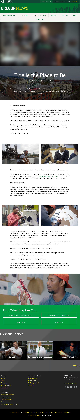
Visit (65, 1)
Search (73, 1)
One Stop (57, 1)
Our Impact (24, 15)
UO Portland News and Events (9, 404)
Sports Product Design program (47, 176)
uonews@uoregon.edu (70, 383)
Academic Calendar (6, 385)
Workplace (54, 15)
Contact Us (31, 385)
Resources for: (45, 1)
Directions (4, 383)
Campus (3, 376)
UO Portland (21, 322)
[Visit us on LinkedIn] (76, 387)
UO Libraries (4, 388)
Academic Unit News (6, 402)
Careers (56, 412)
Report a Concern (14, 412)
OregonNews (5, 392)
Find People (67, 412)
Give (69, 1)
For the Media (40, 19)
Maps (2, 380)
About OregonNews (6, 399)
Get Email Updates (6, 397)
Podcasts (65, 15)
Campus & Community (39, 15)
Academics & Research (9, 15)
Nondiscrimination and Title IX (29, 412)
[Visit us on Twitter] (67, 387)
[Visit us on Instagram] (74, 387)
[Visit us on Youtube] (71, 387)
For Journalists (32, 380)
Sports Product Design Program (20, 315)
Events (3, 378)
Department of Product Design (59, 315)
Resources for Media (34, 376)
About (61, 412)
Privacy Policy (49, 412)
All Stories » (76, 365)
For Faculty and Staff (33, 383)
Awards (75, 15)
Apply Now (59, 322)
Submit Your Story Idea (7, 395)
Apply (62, 1)
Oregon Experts (32, 378)
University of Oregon (34, 415)
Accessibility (41, 412)
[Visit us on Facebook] (65, 387)
